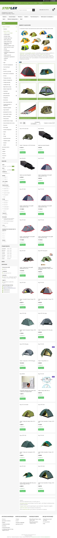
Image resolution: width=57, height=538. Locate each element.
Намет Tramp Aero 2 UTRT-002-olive (27, 145)
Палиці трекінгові (7, 55)
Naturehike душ (6, 93)
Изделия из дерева (7, 107)
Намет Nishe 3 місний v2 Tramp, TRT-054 (46, 453)
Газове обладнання (7, 129)
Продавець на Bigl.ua (28, 535)
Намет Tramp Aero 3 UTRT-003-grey (27, 360)
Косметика (5, 100)
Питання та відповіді (20, 522)
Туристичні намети (24, 507)
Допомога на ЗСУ (19, 524)
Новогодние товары (7, 114)
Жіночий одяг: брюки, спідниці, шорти (34, 522)
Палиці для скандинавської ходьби (9, 53)
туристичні (22, 54)
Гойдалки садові (6, 140)
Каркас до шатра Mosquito (43, 145)
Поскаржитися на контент (35, 536)
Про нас (3, 153)
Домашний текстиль (7, 112)
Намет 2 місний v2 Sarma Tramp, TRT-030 (28, 300)
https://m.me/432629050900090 (10, 288)
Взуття (4, 69)
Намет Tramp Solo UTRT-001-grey (45, 329)
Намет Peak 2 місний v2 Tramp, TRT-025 (46, 300)
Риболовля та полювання (47, 16)
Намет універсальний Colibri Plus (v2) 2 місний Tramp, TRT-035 (28, 483)
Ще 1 (4, 196)
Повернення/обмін (6, 524)
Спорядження (6, 50)
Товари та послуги (6, 26)
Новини (3, 151)
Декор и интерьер (7, 116)
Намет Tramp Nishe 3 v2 (43, 360)
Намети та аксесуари (8, 33)
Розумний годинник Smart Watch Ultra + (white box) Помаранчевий (28, 391)
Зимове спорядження (13, 19)
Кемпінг (26, 16)
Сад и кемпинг (6, 109)
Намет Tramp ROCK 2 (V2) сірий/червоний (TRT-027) (45, 175)
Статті (17, 520)
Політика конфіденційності (45, 536)
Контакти (4, 155)
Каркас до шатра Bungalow (25, 175)
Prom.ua (34, 534)
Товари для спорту (7, 78)
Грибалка (6, 58)
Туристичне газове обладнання (8, 43)
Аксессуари (5, 127)
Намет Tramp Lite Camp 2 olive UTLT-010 (27, 422)
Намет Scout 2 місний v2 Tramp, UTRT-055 (46, 422)
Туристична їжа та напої (9, 47)
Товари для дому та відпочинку (7, 105)
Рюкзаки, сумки (7, 36)
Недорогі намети (23, 506)
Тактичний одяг (6, 67)
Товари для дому (6, 82)
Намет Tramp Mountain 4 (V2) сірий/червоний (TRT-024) (45, 237)
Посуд (4, 136)
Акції (21, 19)
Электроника (6, 118)
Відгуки (3, 149)
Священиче (5, 97)
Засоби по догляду (7, 71)
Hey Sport (5, 125)
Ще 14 (4, 210)
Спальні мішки (12, 16)
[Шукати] (33, 10)
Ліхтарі (5, 49)
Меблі (4, 131)
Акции (3, 157)
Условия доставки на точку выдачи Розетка (7, 530)
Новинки (5, 29)
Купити (23, 152)
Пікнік (5, 60)
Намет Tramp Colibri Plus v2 (44, 390)
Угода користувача (6, 527)
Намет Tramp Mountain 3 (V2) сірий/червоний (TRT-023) (27, 237)
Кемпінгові (22, 53)
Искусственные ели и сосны (8, 123)
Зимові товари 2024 (7, 89)
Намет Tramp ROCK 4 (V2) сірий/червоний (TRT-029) (45, 206)
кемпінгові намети (26, 509)
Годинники (5, 91)
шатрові (33, 53)
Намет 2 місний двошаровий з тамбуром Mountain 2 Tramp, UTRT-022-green (45, 268)
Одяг (4, 19)
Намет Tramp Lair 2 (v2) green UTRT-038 (27, 453)
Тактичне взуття (34, 16)
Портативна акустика (7, 102)
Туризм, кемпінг (6, 31)
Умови (40, 3)
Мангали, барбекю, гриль (9, 45)
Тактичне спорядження (8, 64)
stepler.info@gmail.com (7, 286)
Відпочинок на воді (7, 86)
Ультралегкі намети (24, 503)
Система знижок (46, 521)
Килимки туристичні (8, 38)
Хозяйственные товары (8, 120)
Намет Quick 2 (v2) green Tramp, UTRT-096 (28, 330)
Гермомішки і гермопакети (9, 56)
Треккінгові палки (6, 138)
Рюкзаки (20, 16)
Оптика (4, 75)
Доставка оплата (5, 147)
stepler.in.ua (42, 54)
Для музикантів (6, 95)
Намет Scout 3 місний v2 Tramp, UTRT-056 (46, 483)
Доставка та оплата (6, 520)
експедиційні (28, 53)
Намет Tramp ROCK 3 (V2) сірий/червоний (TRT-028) (26, 206)
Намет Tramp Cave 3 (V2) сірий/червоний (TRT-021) (26, 268)
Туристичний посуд (8, 41)
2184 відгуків (47, 0)
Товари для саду (6, 84)
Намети (4, 16)
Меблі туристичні (7, 39)
